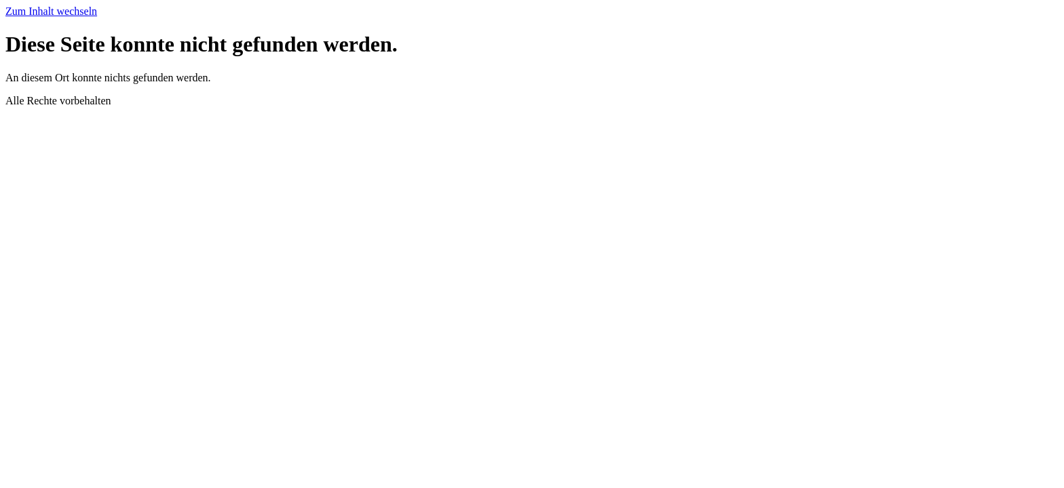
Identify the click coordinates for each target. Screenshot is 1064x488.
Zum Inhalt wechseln (51, 11)
